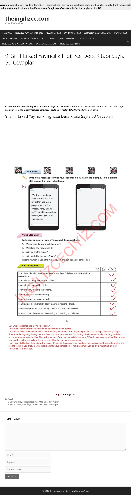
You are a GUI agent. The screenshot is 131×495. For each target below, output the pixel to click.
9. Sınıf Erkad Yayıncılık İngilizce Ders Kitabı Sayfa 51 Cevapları (33, 404)
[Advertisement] (65, 86)
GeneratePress (82, 491)
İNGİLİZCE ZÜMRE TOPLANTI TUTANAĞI (38, 38)
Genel (10, 399)
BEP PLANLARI (120, 32)
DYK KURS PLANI (9, 38)
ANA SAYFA (7, 32)
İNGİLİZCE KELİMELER (70, 43)
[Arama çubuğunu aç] (128, 42)
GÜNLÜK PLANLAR (72, 32)
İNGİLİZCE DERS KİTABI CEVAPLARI (17, 43)
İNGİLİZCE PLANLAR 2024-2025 (29, 32)
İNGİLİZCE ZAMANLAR (46, 43)
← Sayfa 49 (58, 394)
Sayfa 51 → (72, 394)
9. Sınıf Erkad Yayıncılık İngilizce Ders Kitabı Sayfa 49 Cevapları (33, 402)
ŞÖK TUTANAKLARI (67, 38)
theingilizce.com (27, 18)
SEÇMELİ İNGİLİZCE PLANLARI (97, 32)
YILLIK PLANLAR (53, 32)
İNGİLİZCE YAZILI (87, 38)
